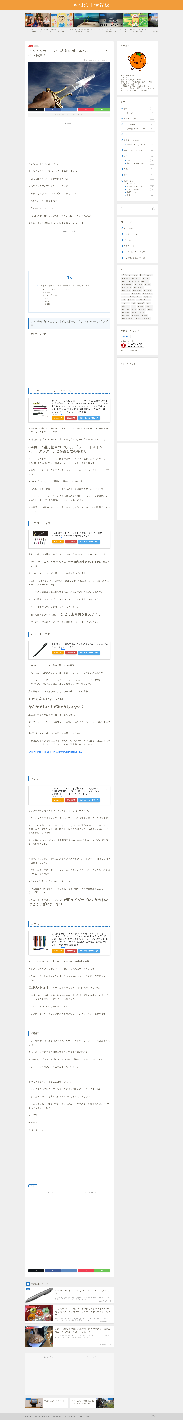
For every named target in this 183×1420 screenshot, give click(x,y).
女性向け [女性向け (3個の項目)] (148, 300)
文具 (31, 46)
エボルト (48, 301)
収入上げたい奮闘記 (139, 140)
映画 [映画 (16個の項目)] (149, 303)
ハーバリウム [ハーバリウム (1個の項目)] (126, 290)
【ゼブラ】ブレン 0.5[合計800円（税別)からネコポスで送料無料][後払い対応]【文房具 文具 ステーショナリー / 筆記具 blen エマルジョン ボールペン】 (79, 791)
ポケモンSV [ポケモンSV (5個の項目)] (126, 293)
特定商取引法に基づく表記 (134, 258)
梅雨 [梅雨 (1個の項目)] (134, 306)
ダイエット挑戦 (139, 118)
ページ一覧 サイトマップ (134, 252)
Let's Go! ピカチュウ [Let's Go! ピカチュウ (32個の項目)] (146, 275)
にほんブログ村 (127, 341)
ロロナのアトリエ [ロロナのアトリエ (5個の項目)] (136, 297)
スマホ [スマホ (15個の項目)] (148, 284)
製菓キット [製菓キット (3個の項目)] (126, 315)
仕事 (140, 160)
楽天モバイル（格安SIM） (140, 145)
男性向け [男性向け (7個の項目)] (143, 309)
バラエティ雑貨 (140, 189)
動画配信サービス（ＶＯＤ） (140, 129)
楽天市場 (72, 418)
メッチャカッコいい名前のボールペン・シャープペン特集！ (66, 286)
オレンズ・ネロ (51, 295)
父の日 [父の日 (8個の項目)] (135, 309)
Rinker (63, 414)
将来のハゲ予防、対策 (139, 150)
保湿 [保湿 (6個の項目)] (124, 300)
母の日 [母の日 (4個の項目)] (141, 306)
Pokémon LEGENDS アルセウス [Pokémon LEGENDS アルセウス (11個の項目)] (132, 278)
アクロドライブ (51, 292)
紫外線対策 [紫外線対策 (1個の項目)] (126, 312)
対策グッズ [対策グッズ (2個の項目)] (126, 303)
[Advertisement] (69, 142)
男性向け (33, 1186)
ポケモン (140, 113)
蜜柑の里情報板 (92, 5)
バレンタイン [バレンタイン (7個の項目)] (137, 290)
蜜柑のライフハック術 (140, 163)
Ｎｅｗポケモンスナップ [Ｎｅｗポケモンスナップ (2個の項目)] (144, 318)
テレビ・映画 (139, 124)
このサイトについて (132, 234)
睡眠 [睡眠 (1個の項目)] (150, 309)
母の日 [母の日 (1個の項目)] (149, 306)
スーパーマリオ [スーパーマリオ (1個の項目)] (127, 287)
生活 (139, 156)
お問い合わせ (129, 228)
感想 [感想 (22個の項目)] (134, 303)
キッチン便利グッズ (140, 186)
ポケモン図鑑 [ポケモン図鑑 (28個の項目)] (148, 293)
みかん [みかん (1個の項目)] (125, 281)
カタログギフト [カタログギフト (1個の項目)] (135, 281)
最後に (47, 304)
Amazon (58, 418)
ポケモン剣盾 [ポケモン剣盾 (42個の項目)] (137, 293)
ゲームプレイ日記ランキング (130, 351)
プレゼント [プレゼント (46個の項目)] (148, 290)
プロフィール (129, 246)
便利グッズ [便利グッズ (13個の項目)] (148, 297)
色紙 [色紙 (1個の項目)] (143, 312)
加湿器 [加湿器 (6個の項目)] (140, 300)
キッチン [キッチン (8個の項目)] (145, 281)
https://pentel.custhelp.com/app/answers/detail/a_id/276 (56, 752)
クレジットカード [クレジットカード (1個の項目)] (127, 284)
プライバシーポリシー (132, 240)
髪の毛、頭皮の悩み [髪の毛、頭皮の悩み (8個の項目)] (128, 318)
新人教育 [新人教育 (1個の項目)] (141, 303)
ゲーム (139, 108)
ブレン (47, 298)
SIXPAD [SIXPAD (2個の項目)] (147, 278)
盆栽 (139, 169)
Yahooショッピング (90, 418)
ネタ (139, 134)
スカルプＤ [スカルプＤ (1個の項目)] (139, 284)
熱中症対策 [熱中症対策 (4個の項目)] (126, 309)
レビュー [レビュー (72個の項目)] (125, 297)
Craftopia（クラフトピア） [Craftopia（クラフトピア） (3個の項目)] (130, 275)
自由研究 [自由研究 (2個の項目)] (135, 312)
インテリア (140, 184)
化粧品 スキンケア (140, 192)
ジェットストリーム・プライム (57, 289)
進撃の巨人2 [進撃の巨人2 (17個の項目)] (136, 315)
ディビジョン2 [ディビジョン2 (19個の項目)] (139, 287)
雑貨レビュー (139, 180)
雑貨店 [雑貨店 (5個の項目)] (145, 315)
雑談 (139, 175)
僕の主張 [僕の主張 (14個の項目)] (132, 300)
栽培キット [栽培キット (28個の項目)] (126, 306)
